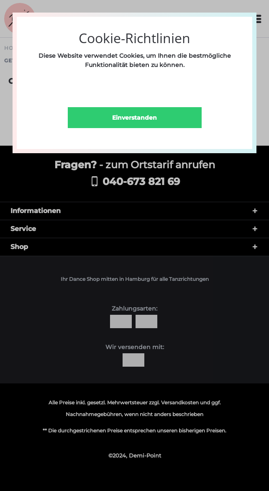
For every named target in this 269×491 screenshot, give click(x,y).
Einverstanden (134, 117)
